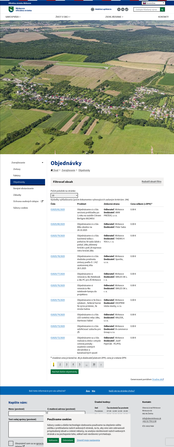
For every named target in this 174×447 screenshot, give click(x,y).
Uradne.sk (157, 379)
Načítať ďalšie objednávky (64, 371)
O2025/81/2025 (58, 209)
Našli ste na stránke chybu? (122, 390)
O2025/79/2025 (58, 235)
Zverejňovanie (18, 162)
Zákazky (17, 194)
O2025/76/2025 (58, 285)
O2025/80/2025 (58, 224)
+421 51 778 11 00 (149, 421)
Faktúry (16, 175)
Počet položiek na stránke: (63, 190)
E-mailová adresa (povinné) (61, 408)
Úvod (54, 170)
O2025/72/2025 (58, 337)
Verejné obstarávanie (23, 188)
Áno (88, 390)
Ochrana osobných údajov (28, 201)
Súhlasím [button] (53, 440)
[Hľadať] (162, 9)
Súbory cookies (20, 207)
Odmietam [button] (68, 440)
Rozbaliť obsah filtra (151, 181)
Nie (94, 390)
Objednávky (19, 181)
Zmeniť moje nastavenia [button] (88, 440)
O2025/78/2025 (58, 256)
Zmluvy (16, 169)
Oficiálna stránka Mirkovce (20, 3)
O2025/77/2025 (58, 273)
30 (94, 364)
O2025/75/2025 (58, 299)
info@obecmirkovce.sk (151, 418)
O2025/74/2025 (58, 314)
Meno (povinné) (16, 408)
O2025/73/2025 (58, 326)
